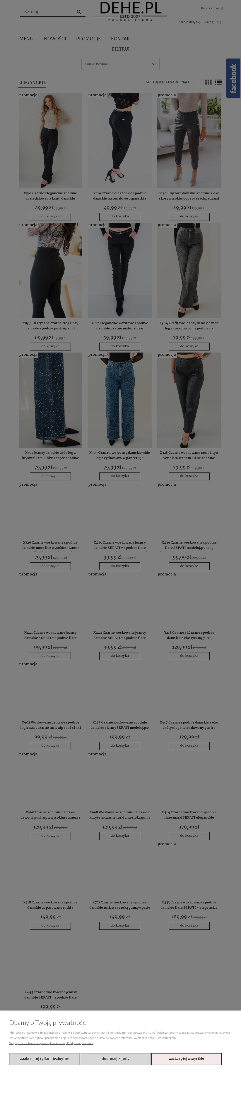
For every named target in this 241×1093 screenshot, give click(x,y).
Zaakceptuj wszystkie (186, 1058)
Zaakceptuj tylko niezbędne (44, 1059)
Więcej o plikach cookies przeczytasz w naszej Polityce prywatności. (51, 1043)
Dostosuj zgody (115, 1059)
